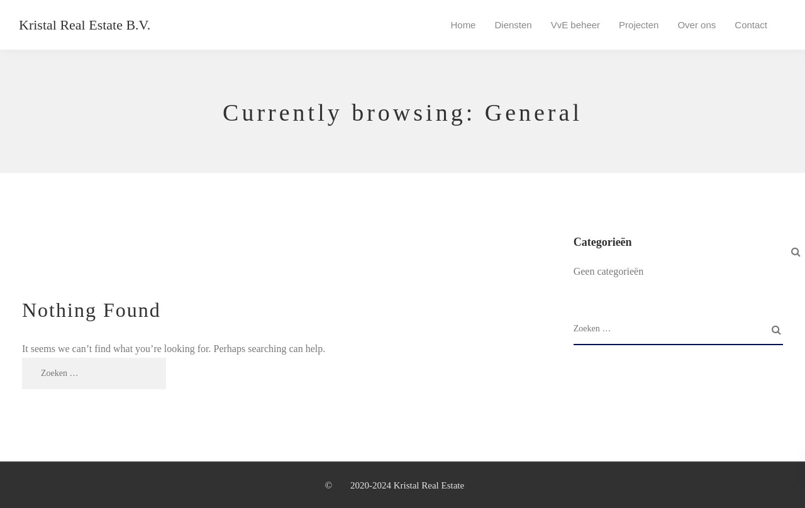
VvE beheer (575, 24)
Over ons (696, 24)
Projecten (638, 24)
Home (462, 24)
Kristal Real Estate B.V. (84, 25)
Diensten (512, 24)
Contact (751, 24)
